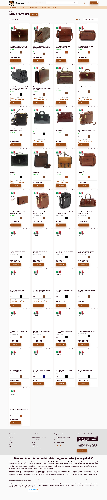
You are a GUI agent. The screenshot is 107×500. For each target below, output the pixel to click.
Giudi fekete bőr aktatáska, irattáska (85, 371)
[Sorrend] (90, 19)
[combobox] (62, 2)
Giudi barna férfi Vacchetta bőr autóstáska (64, 129)
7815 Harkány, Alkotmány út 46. (63, 437)
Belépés (11, 437)
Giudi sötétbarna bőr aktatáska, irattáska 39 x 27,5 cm (41, 291)
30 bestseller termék (45, 7)
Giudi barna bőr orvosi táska (85, 87)
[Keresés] (74, 3)
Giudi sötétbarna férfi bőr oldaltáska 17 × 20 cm (17, 129)
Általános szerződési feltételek (39, 437)
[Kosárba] (15, 60)
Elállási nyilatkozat (13, 449)
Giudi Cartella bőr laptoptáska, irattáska (64, 332)
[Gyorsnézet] (26, 24)
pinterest (57, 445)
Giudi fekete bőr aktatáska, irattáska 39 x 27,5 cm (17, 291)
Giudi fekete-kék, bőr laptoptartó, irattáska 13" (65, 371)
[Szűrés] (34, 14)
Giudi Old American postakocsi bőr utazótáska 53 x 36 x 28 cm (86, 251)
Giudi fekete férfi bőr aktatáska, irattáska (18, 171)
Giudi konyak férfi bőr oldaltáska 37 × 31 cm (64, 171)
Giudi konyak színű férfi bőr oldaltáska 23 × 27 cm (63, 47)
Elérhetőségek (35, 446)
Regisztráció (12, 439)
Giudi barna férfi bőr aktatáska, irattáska (86, 291)
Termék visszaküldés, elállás (38, 449)
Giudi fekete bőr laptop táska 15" (87, 331)
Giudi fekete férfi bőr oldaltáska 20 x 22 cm (64, 251)
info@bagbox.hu (60, 442)
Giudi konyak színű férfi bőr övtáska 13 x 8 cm (85, 47)
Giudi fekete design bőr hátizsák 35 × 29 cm (41, 371)
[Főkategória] (9, 11)
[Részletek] (38, 225)
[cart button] (94, 2)
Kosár (10, 444)
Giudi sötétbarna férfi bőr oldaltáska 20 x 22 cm (17, 371)
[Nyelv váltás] (80, 3)
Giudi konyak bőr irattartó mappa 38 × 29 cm (19, 410)
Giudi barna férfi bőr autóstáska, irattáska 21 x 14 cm (19, 212)
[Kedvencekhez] (23, 24)
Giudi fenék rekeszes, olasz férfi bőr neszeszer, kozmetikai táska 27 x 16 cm (41, 48)
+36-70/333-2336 (39, 3)
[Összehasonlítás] (20, 24)
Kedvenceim (12, 446)
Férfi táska (21, 11)
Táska (14, 11)
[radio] (79, 19)
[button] (14, 7)
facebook (54, 445)
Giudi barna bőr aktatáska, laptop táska (64, 87)
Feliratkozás (81, 450)
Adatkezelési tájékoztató (37, 439)
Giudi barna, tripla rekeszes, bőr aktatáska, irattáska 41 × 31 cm (18, 47)
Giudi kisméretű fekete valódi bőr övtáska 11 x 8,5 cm (64, 212)
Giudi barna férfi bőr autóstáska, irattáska (41, 332)
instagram (60, 445)
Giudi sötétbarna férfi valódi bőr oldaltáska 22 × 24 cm (41, 171)
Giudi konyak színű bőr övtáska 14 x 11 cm (87, 171)
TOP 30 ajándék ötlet (32, 7)
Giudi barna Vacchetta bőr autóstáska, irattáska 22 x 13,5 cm (86, 130)
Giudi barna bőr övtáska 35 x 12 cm (18, 332)
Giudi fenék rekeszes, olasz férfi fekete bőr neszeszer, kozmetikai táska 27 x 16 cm (19, 88)
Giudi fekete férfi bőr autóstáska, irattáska (64, 291)
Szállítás (33, 442)
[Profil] (86, 2)
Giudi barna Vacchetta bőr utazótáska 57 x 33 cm (85, 212)
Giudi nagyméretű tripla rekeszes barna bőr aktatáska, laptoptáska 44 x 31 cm (42, 88)
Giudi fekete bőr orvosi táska (40, 129)
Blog (24, 7)
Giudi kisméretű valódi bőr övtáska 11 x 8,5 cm (40, 212)
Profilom (11, 442)
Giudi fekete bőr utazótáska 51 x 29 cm (18, 251)
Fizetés (33, 444)
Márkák (54, 7)
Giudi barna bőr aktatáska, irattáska (40, 251)
